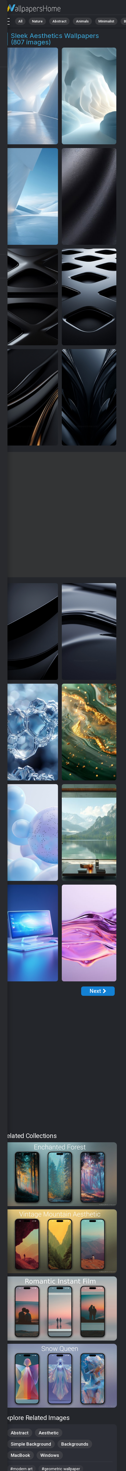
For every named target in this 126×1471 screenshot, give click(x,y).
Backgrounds (74, 1444)
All (20, 21)
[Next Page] (98, 991)
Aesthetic (49, 1432)
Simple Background (31, 1444)
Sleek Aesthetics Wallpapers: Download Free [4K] (32, 8)
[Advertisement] (63, 514)
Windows (49, 1455)
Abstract (59, 21)
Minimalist (106, 21)
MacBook (20, 1455)
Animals (82, 21)
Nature (37, 21)
